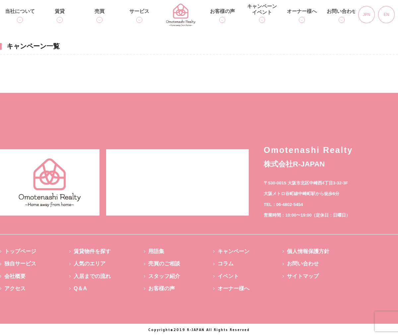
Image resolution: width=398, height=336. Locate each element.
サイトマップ (303, 276)
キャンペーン (233, 251)
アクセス (15, 288)
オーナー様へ (302, 11)
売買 (99, 11)
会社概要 (15, 276)
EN (386, 14)
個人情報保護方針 (308, 251)
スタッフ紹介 (164, 276)
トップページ (20, 251)
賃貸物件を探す (92, 251)
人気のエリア (89, 263)
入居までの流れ (92, 276)
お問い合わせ (342, 11)
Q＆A (80, 288)
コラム (225, 263)
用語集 (156, 251)
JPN (366, 14)
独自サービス (20, 263)
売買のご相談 (164, 263)
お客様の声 (222, 11)
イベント (228, 276)
